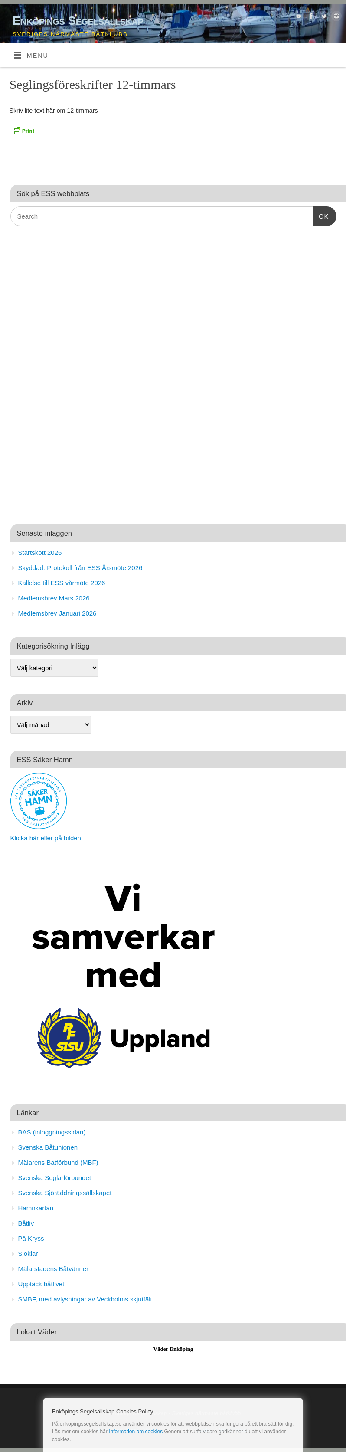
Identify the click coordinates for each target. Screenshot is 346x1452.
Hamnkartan (36, 1208)
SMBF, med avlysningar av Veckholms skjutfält (85, 1299)
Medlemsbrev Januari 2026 (57, 613)
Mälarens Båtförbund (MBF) (58, 1162)
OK (321, 215)
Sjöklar (28, 1253)
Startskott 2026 (40, 552)
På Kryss (31, 1238)
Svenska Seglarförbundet (54, 1177)
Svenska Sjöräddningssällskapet (65, 1192)
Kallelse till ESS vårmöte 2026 (61, 583)
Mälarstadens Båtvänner (53, 1268)
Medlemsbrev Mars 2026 (54, 598)
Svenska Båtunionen (48, 1147)
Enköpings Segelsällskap (78, 20)
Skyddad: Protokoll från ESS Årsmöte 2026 (80, 567)
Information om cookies (136, 1432)
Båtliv (26, 1223)
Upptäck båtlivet (41, 1284)
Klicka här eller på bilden (45, 838)
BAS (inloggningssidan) (52, 1132)
